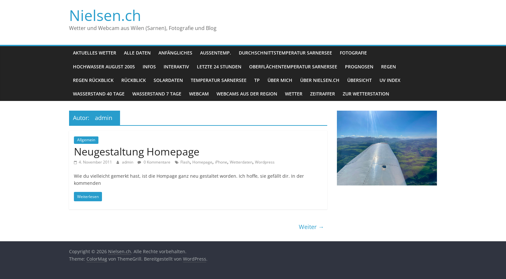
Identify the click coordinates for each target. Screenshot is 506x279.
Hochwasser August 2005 (104, 67)
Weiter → (311, 227)
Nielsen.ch (105, 15)
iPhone (221, 162)
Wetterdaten (241, 162)
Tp (257, 80)
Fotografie (353, 53)
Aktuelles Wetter (94, 53)
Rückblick (133, 80)
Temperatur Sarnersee (219, 80)
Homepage (202, 162)
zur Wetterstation (366, 94)
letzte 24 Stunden (219, 67)
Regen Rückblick (93, 80)
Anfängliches (175, 53)
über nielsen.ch (319, 80)
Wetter (293, 94)
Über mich (280, 80)
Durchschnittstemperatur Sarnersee (285, 53)
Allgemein (86, 140)
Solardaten (168, 80)
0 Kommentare (153, 162)
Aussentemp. (215, 53)
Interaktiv (176, 67)
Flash (185, 162)
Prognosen (359, 67)
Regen (388, 67)
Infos (149, 67)
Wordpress (265, 162)
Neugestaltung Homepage (136, 151)
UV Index (390, 80)
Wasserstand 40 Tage (99, 94)
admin (128, 162)
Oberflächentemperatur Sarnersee (293, 67)
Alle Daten (137, 53)
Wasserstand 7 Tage (156, 94)
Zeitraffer (322, 94)
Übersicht (359, 80)
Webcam (199, 94)
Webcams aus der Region (247, 94)
